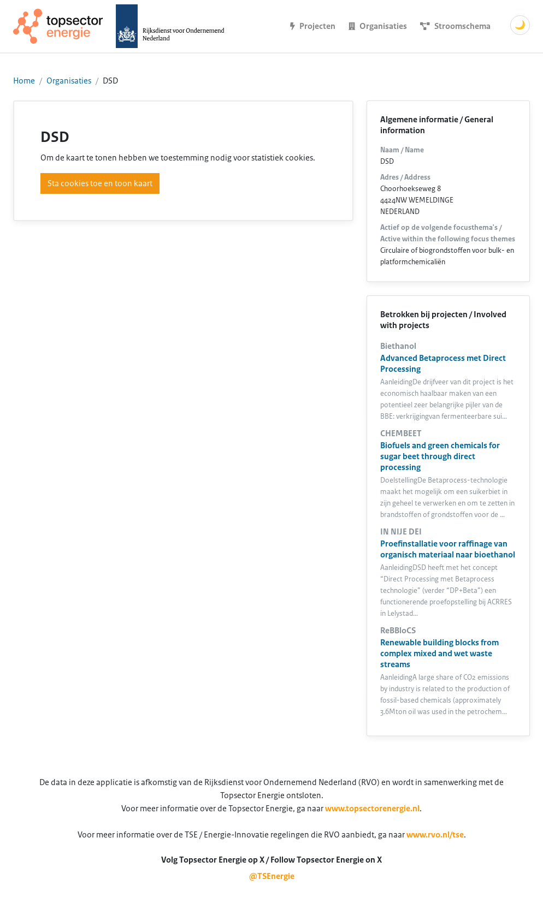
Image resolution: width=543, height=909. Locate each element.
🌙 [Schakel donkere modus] (520, 25)
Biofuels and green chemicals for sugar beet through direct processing (440, 456)
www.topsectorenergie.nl (372, 808)
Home (24, 80)
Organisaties (68, 80)
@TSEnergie (271, 876)
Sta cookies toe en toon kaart (100, 183)
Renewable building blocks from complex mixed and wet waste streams (439, 653)
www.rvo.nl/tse (435, 834)
